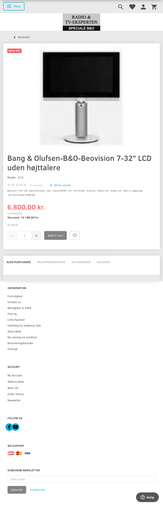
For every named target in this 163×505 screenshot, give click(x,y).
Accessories (81, 262)
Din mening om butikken (22, 337)
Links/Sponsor (16, 319)
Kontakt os (14, 302)
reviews (36, 185)
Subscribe (17, 490)
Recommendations (51, 262)
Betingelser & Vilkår (20, 308)
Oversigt (13, 349)
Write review (62, 185)
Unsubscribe (37, 490)
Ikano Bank (14, 331)
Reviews (103, 262)
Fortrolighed (15, 296)
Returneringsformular (20, 343)
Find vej (12, 313)
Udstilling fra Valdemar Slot (24, 325)
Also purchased (18, 262)
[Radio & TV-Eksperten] (81, 22)
